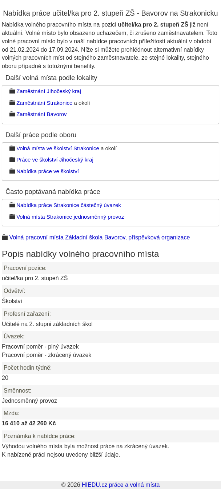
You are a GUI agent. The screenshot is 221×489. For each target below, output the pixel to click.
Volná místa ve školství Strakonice (57, 148)
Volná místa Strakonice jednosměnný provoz (70, 217)
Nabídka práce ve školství (47, 171)
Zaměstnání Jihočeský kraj (48, 91)
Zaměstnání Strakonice (44, 103)
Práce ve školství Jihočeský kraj (54, 159)
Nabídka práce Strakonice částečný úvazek (68, 205)
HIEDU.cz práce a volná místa (121, 485)
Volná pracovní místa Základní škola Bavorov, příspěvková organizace (99, 237)
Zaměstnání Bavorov (41, 114)
